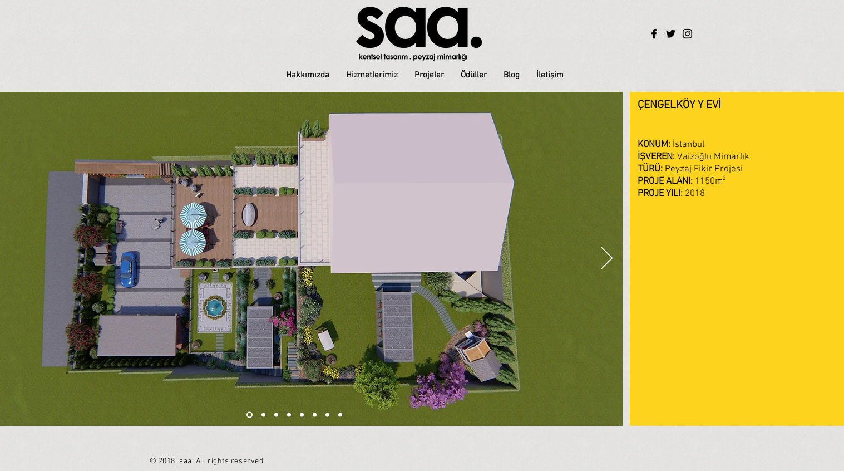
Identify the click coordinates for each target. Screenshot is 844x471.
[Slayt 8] (340, 415)
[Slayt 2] (263, 415)
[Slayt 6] (249, 415)
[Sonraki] (607, 259)
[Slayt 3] (289, 415)
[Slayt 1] (276, 415)
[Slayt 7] (327, 415)
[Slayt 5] (302, 415)
